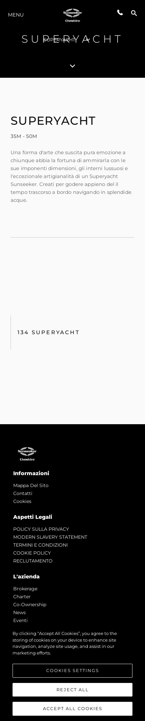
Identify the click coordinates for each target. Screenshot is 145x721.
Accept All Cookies (72, 709)
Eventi (20, 620)
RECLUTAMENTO (33, 561)
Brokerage (25, 589)
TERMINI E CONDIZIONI (40, 545)
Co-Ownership (29, 605)
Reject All (72, 690)
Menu (16, 15)
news (19, 612)
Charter (22, 597)
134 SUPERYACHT (49, 332)
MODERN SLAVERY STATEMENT (50, 537)
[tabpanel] (72, 251)
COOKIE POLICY (32, 553)
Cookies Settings (72, 670)
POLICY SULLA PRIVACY (41, 529)
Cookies (22, 501)
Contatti (22, 493)
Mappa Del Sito (31, 485)
